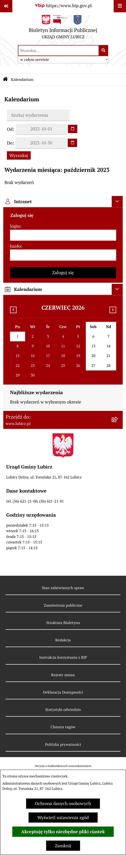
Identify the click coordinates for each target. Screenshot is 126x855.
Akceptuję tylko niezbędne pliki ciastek (63, 832)
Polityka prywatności (63, 744)
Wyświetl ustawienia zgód (63, 817)
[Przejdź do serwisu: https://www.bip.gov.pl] (63, 6)
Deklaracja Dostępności (63, 692)
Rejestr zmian (63, 674)
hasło (15, 246)
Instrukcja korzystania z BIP (63, 657)
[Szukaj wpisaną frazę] (103, 50)
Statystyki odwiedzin (63, 709)
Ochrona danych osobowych (63, 803)
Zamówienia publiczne (63, 605)
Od (10, 129)
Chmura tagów (63, 727)
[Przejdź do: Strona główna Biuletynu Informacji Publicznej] (5, 80)
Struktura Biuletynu (63, 622)
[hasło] (63, 255)
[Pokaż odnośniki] (6, 6)
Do (9, 143)
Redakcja (63, 640)
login (15, 226)
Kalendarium (22, 79)
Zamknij (63, 846)
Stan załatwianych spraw (63, 587)
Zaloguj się (63, 273)
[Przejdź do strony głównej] (63, 28)
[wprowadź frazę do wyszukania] (58, 50)
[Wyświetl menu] (120, 6)
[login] (63, 235)
